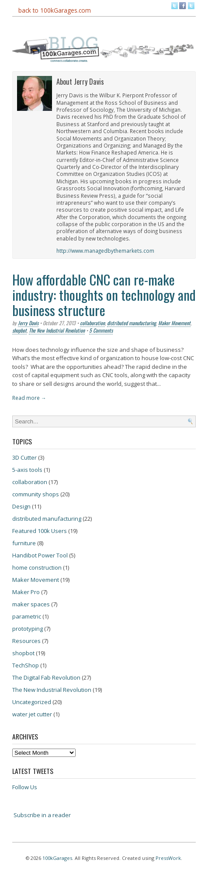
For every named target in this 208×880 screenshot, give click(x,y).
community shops (35, 494)
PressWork (168, 858)
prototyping (27, 628)
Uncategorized (31, 702)
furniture (24, 543)
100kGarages (57, 858)
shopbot (19, 330)
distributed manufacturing (131, 323)
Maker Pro (26, 592)
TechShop (25, 665)
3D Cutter (24, 457)
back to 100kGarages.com (54, 10)
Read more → (29, 397)
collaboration (92, 323)
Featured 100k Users (39, 531)
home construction (37, 567)
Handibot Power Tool (40, 555)
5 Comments (101, 330)
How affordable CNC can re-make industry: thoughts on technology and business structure (104, 294)
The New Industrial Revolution (57, 330)
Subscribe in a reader (42, 815)
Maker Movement (174, 323)
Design (21, 506)
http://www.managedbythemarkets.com (105, 250)
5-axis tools (27, 470)
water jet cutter (32, 714)
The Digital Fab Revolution (46, 677)
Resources (26, 641)
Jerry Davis (28, 323)
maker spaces (31, 604)
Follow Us (24, 787)
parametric (26, 616)
